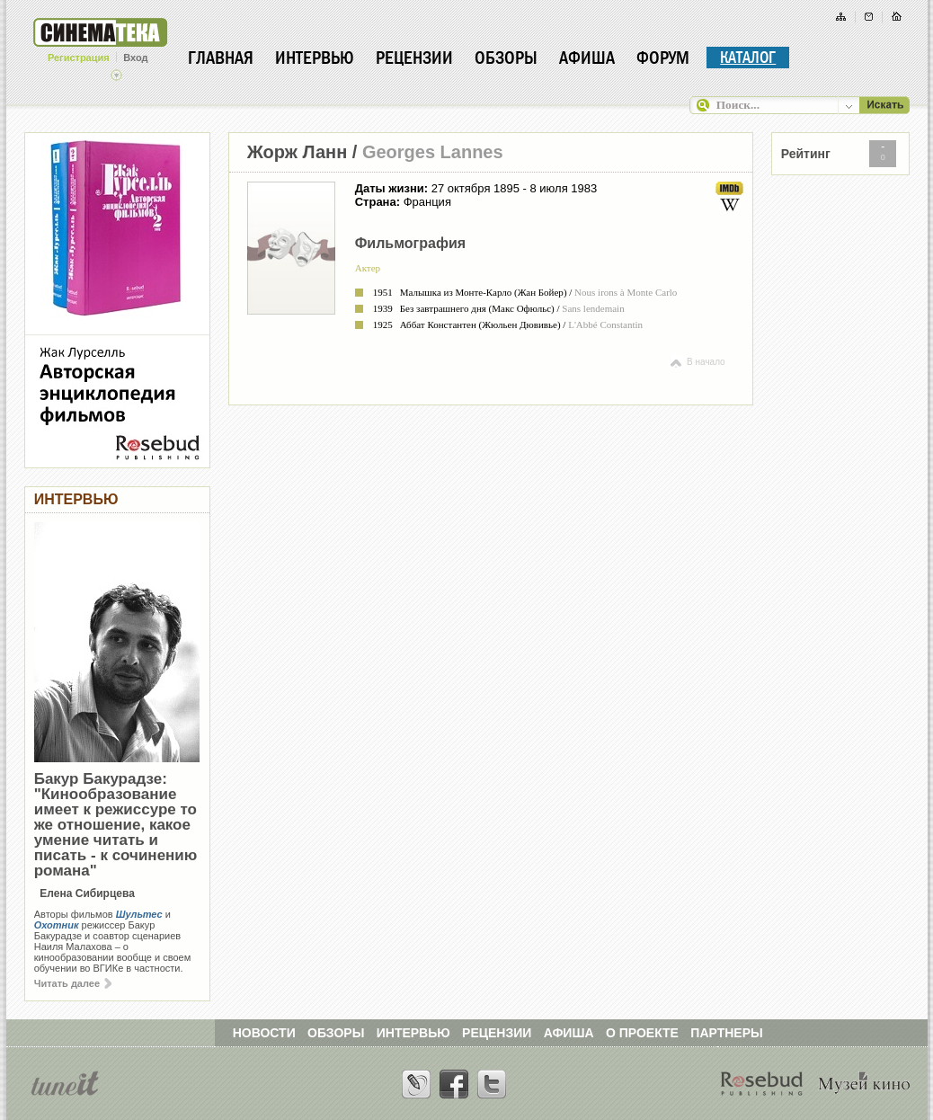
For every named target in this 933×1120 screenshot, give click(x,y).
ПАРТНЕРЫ (726, 1033)
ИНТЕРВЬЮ (413, 1033)
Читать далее (72, 983)
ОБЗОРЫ (335, 1033)
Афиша (587, 57)
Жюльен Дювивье (519, 324)
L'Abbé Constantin (605, 324)
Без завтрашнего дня (443, 308)
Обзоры (506, 57)
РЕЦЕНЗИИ (496, 1033)
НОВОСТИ (264, 1033)
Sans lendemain (593, 308)
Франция (427, 202)
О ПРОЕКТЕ (642, 1033)
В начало (696, 362)
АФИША (569, 1033)
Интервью (314, 57)
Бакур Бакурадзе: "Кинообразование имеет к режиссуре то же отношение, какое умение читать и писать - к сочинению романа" (116, 824)
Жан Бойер (541, 292)
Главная (220, 57)
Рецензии (414, 57)
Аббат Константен (438, 324)
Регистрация (79, 57)
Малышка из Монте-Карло (456, 292)
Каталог (748, 58)
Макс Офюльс (521, 308)
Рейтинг (806, 154)
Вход (135, 57)
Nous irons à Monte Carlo (625, 292)
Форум (662, 57)
